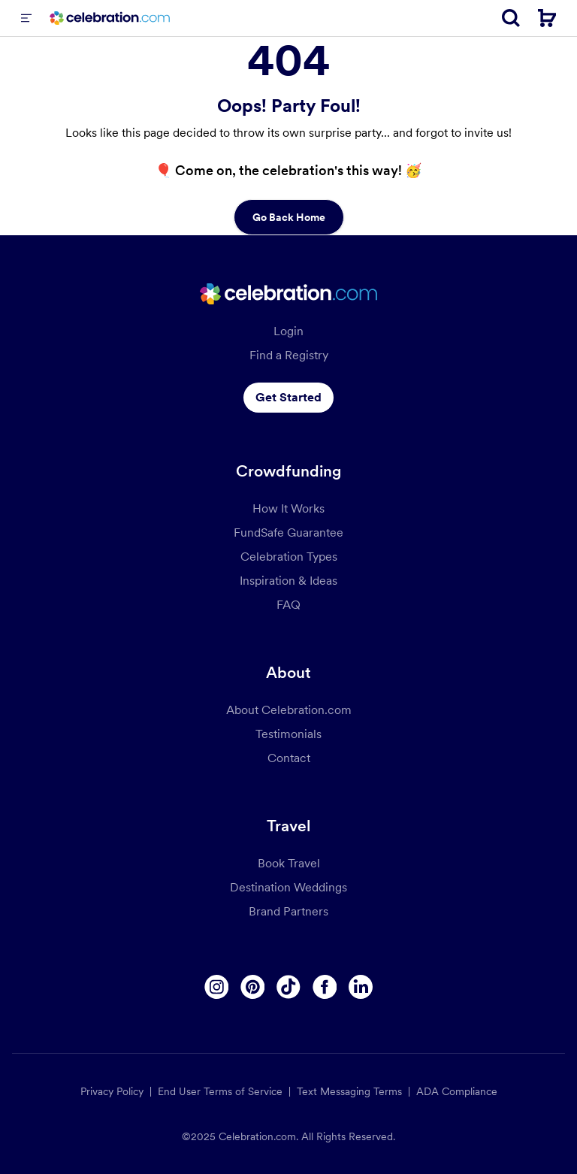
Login (288, 331)
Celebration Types (288, 556)
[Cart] (547, 18)
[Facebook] (325, 987)
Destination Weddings (288, 887)
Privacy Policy (111, 1091)
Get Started (288, 397)
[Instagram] (216, 987)
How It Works (288, 508)
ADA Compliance (456, 1091)
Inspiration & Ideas (288, 580)
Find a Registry (288, 355)
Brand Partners (288, 911)
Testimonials (288, 734)
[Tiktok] (288, 987)
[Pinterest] (252, 987)
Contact (288, 758)
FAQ (288, 605)
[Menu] (26, 18)
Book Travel (289, 863)
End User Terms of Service (220, 1091)
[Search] (511, 18)
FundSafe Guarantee (288, 532)
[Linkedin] (361, 987)
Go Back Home (288, 217)
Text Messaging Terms (349, 1091)
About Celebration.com (289, 710)
